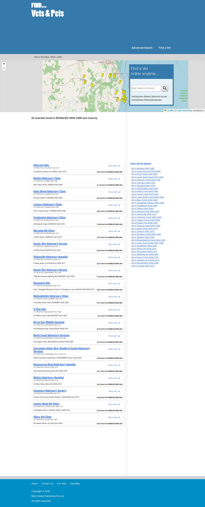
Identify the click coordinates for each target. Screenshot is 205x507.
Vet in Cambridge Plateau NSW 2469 (147, 203)
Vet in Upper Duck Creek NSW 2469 (147, 243)
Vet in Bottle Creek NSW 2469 (144, 191)
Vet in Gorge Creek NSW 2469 (144, 194)
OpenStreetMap (184, 110)
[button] (92, 85)
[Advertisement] (121, 23)
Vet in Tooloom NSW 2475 (142, 231)
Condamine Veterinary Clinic (49, 217)
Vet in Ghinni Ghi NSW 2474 (143, 249)
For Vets (61, 483)
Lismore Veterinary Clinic (47, 204)
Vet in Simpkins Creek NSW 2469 (146, 234)
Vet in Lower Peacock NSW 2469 (146, 171)
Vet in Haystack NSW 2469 (143, 186)
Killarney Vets (41, 165)
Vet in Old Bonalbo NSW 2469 (144, 188)
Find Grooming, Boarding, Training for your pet (149, 96)
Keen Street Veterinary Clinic (49, 191)
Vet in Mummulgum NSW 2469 (144, 263)
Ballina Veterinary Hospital (48, 377)
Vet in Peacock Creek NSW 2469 (145, 180)
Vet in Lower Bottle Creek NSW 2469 (147, 197)
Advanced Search (142, 48)
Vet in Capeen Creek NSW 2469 (145, 220)
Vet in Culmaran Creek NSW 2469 (146, 217)
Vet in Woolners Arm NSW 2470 (145, 260)
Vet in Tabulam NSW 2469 (142, 237)
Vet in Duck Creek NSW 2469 (144, 174)
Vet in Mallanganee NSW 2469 (144, 254)
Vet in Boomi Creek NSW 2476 (144, 257)
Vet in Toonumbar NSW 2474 (144, 251)
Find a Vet (165, 48)
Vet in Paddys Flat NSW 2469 (144, 223)
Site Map (75, 483)
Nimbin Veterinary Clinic (47, 178)
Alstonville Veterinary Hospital (50, 256)
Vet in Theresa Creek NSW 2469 (145, 226)
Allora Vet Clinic (42, 417)
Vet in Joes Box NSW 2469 (143, 183)
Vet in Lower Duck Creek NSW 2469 (147, 177)
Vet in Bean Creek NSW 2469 (144, 200)
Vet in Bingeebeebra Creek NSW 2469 (148, 240)
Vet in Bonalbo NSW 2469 (142, 168)
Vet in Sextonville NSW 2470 (144, 214)
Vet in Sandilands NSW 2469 (144, 246)
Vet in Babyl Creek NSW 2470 (144, 228)
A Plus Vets (39, 309)
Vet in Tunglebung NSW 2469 (144, 206)
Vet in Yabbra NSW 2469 (142, 208)
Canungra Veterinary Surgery (49, 390)
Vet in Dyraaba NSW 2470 (142, 266)
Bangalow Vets (41, 283)
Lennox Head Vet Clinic (46, 403)
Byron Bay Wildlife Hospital (48, 322)
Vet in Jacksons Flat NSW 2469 (145, 211)
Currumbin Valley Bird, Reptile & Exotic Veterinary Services (61, 350)
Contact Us (47, 483)
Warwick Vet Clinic (44, 230)
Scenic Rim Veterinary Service (50, 243)
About (34, 483)
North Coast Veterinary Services (51, 335)
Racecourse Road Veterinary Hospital (54, 364)
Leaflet (168, 110)
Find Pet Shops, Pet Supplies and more (146, 100)
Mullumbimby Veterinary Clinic (50, 296)
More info (113, 166)
